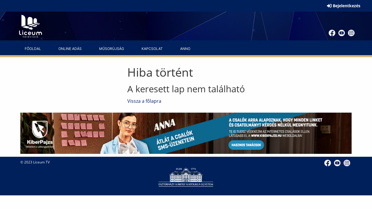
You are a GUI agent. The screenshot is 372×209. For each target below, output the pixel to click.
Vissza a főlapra (144, 101)
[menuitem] (33, 49)
